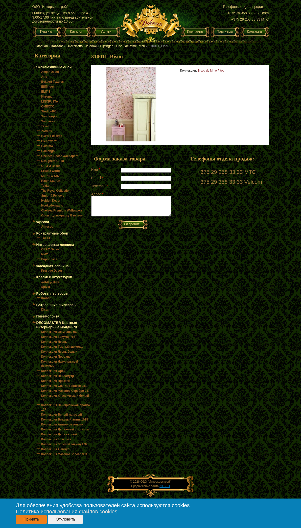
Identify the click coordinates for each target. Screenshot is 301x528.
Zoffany (46, 131)
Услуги (106, 31)
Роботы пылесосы (52, 293)
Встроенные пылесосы (56, 305)
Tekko (45, 185)
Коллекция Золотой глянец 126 (64, 444)
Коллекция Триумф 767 (58, 337)
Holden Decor (51, 200)
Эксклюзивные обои (82, 46)
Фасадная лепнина (52, 266)
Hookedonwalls (52, 205)
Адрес (97, 194)
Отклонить (65, 519)
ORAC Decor (50, 249)
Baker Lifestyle (51, 136)
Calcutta (47, 146)
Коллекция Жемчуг (55, 449)
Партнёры (225, 31)
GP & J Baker (50, 166)
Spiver (45, 287)
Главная (46, 31)
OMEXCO (47, 106)
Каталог (76, 31)
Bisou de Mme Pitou (130, 46)
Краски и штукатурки (54, 277)
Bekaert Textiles (52, 81)
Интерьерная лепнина (55, 245)
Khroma (46, 96)
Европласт (49, 259)
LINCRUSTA (49, 101)
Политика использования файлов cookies (66, 512)
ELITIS (45, 91)
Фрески (42, 222)
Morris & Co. (50, 176)
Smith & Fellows (52, 195)
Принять (31, 519)
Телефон (99, 186)
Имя (95, 170)
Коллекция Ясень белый (59, 351)
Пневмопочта (47, 316)
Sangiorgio (49, 116)
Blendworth (49, 141)
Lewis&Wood (50, 171)
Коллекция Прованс (55, 356)
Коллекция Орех (53, 371)
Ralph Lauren (50, 181)
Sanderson (49, 121)
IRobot (46, 298)
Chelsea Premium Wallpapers (62, 210)
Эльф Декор (50, 282)
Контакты (254, 31)
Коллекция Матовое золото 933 (64, 454)
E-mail (97, 178)
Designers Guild (52, 161)
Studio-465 (48, 111)
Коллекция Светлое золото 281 (64, 386)
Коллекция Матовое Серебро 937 (65, 391)
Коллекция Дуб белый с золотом (65, 429)
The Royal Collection (56, 190)
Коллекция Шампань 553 (59, 332)
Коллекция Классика (56, 439)
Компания (195, 31)
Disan (45, 309)
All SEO (165, 486)
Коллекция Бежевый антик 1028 (64, 419)
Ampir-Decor (50, 72)
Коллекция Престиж (55, 381)
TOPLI (45, 238)
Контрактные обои (52, 233)
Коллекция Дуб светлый (59, 434)
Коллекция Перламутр (57, 376)
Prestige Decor (51, 270)
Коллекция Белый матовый (61, 414)
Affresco (47, 226)
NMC (44, 254)
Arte (44, 77)
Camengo (48, 151)
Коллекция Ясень (54, 341)
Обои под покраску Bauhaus (62, 215)
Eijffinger (106, 46)
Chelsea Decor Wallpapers (59, 156)
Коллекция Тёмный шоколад (62, 346)
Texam (45, 126)
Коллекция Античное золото (62, 424)
